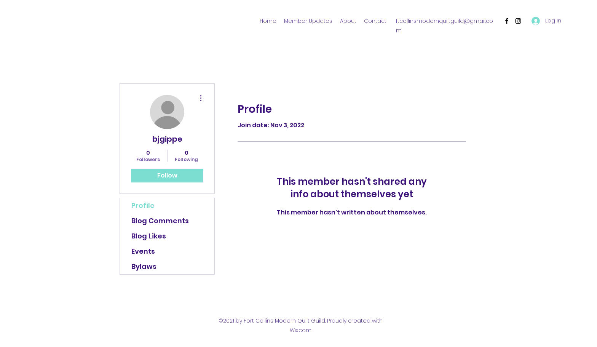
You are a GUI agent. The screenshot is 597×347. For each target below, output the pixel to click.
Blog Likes (148, 236)
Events (143, 251)
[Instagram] (518, 21)
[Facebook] (507, 21)
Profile (143, 205)
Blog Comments (160, 220)
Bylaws (143, 266)
